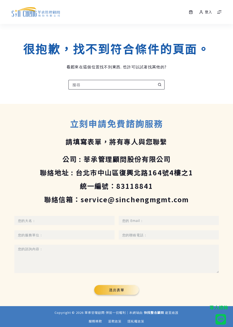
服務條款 (95, 321)
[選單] (219, 12)
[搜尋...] (111, 84)
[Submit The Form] (116, 290)
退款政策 (115, 321)
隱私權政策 (136, 321)
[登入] (205, 12)
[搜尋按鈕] (160, 84)
